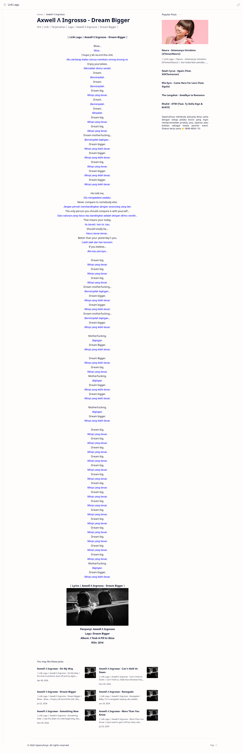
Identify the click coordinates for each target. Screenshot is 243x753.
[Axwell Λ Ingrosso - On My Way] (95, 673)
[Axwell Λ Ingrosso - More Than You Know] (157, 716)
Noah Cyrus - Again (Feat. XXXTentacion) (181, 73)
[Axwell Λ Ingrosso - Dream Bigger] (95, 696)
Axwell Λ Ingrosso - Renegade (121, 692)
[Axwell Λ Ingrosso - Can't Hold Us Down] (157, 673)
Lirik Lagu (14, 4)
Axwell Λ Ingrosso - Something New (62, 712)
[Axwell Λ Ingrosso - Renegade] (157, 696)
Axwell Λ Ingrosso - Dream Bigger (61, 692)
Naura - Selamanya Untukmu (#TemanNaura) (183, 53)
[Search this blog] (64, 4)
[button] (237, 4)
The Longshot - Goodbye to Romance (187, 96)
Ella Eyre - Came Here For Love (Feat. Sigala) (187, 86)
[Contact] (5, 28)
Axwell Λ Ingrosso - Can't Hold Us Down (123, 671)
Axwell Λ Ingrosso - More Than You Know (124, 714)
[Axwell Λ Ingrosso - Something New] (95, 716)
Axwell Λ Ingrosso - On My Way (60, 669)
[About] (5, 22)
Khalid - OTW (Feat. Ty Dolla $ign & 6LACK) (186, 106)
